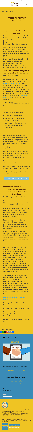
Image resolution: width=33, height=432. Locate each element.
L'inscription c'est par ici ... (16, 370)
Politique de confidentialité (14, 427)
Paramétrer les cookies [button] (14, 425)
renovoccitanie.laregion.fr (11, 83)
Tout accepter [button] (5, 426)
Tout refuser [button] (5, 429)
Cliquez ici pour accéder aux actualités (16, 178)
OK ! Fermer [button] (5, 423)
